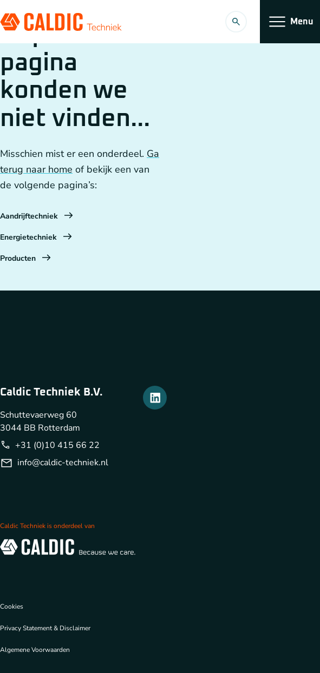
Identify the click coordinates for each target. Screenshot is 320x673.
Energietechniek (36, 237)
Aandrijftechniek (36, 216)
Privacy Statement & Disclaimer (45, 628)
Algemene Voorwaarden (35, 649)
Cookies (11, 606)
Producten (25, 258)
